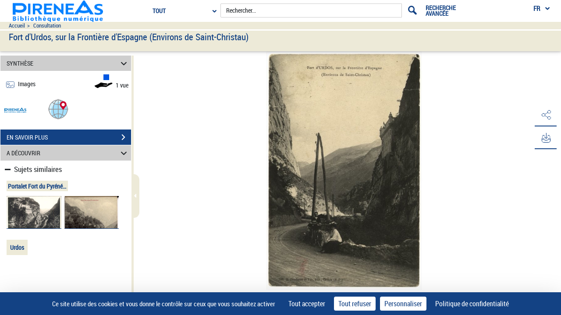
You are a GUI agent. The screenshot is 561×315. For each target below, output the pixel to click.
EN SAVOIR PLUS (69, 137)
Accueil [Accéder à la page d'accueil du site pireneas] (17, 25)
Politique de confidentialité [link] (472, 303)
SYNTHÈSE (68, 63)
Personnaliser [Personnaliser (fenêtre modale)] (403, 303)
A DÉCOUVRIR (68, 153)
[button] (58, 109)
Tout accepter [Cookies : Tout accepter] (306, 303)
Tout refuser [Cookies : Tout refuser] (354, 303)
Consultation (47, 25)
